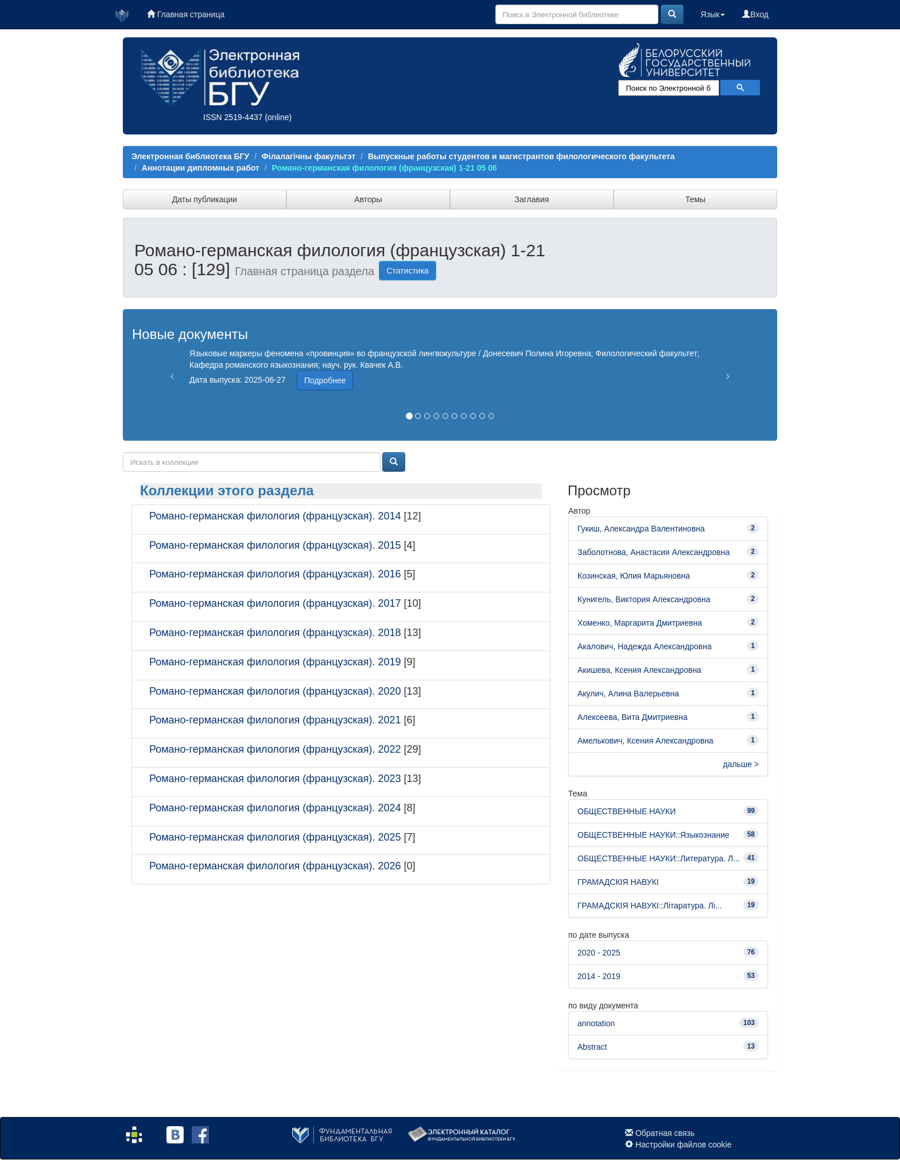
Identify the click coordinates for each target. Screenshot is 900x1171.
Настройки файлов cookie (683, 1144)
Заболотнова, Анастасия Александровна (653, 552)
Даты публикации (204, 199)
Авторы (368, 199)
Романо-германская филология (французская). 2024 (275, 808)
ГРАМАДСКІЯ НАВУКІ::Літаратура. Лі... (649, 905)
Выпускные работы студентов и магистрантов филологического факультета (521, 156)
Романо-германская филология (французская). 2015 (275, 545)
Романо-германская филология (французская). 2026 (275, 866)
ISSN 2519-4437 (233, 117)
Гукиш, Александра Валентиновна (641, 528)
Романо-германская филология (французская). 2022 (275, 749)
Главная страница (185, 14)
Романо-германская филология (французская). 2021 (275, 720)
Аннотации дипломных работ (200, 167)
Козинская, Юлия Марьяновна (633, 575)
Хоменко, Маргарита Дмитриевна (639, 622)
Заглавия (532, 199)
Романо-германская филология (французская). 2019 (275, 662)
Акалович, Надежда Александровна (644, 646)
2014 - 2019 (598, 976)
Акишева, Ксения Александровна (639, 670)
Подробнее (325, 380)
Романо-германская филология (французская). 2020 (275, 691)
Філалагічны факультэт (309, 156)
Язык (713, 14)
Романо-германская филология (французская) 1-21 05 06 (384, 167)
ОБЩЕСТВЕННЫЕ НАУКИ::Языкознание (653, 834)
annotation (596, 1023)
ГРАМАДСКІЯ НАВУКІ (618, 882)
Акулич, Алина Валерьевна (628, 693)
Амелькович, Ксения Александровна (645, 740)
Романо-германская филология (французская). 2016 (275, 574)
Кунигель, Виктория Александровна (643, 599)
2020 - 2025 (598, 952)
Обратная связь (665, 1133)
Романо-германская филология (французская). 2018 (275, 632)
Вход (755, 14)
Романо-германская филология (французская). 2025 (275, 837)
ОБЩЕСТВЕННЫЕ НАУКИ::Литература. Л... (658, 858)
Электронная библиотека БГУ (190, 156)
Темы (695, 199)
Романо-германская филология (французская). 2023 (275, 778)
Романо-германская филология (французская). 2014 (275, 516)
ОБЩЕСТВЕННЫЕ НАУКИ (626, 811)
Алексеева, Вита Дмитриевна (632, 717)
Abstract (592, 1046)
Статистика (407, 270)
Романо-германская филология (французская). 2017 (275, 603)
